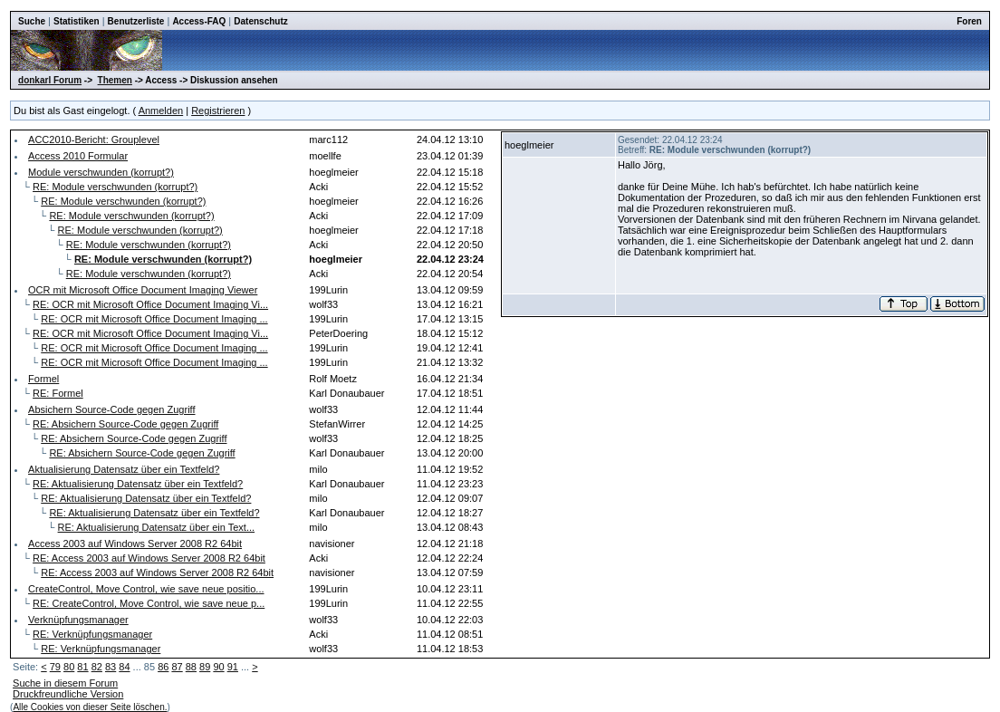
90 (218, 666)
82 (96, 666)
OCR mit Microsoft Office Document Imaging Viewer (142, 289)
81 (82, 666)
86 (163, 666)
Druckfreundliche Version (68, 693)
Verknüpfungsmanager (78, 619)
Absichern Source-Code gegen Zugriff (111, 409)
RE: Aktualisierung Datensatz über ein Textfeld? (138, 483)
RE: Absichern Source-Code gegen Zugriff (125, 424)
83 (110, 666)
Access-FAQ (199, 21)
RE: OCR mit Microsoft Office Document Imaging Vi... (150, 304)
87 (176, 666)
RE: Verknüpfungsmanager (92, 634)
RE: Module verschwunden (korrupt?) (115, 186)
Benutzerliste (136, 21)
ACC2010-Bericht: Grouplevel (93, 139)
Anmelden (161, 110)
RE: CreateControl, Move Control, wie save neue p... (148, 603)
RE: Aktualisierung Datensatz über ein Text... (156, 527)
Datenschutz (260, 21)
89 (204, 666)
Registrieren (218, 110)
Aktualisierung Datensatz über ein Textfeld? (123, 469)
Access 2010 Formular (78, 155)
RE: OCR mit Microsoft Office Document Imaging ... (154, 318)
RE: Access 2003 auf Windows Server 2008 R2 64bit (149, 558)
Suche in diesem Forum (65, 683)
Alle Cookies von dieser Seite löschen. (90, 707)
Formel (43, 378)
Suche (31, 21)
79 (55, 666)
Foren (969, 21)
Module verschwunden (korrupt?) (101, 172)
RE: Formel (58, 393)
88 (191, 666)
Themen (115, 80)
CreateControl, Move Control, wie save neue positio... (146, 588)
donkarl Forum (50, 80)
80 (68, 666)
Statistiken (76, 21)
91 (232, 666)
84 (124, 666)
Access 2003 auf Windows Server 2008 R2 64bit (135, 543)
